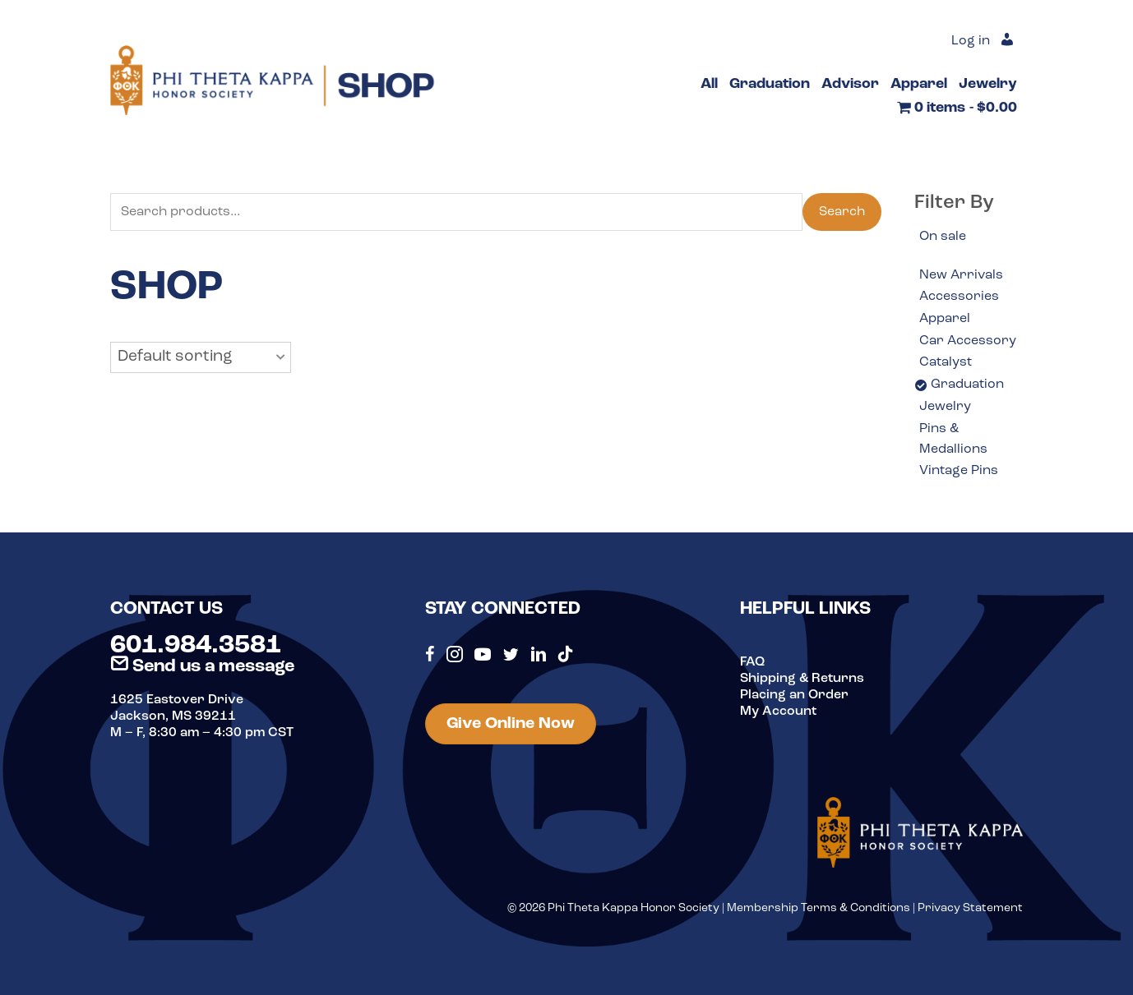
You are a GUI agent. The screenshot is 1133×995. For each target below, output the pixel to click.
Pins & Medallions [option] (953, 439)
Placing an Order (794, 695)
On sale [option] (942, 236)
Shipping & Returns (802, 678)
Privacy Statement (970, 908)
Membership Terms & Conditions (818, 908)
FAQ (752, 662)
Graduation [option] (967, 384)
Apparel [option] (944, 318)
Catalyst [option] (945, 362)
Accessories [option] (959, 296)
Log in (970, 41)
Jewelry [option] (945, 406)
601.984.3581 (195, 646)
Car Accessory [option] (967, 341)
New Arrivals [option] (961, 275)
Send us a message (202, 666)
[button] (200, 357)
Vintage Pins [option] (958, 470)
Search (842, 212)
